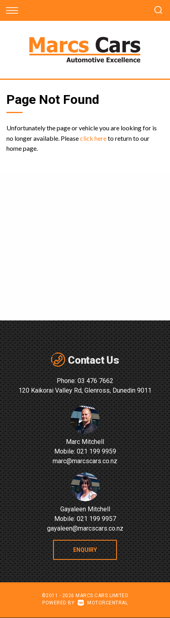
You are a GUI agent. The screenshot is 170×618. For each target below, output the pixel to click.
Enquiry (85, 550)
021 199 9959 (96, 451)
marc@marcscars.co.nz (85, 461)
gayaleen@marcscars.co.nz (85, 528)
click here (93, 138)
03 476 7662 (95, 381)
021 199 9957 (96, 519)
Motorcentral (103, 603)
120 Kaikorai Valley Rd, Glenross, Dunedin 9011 (85, 390)
